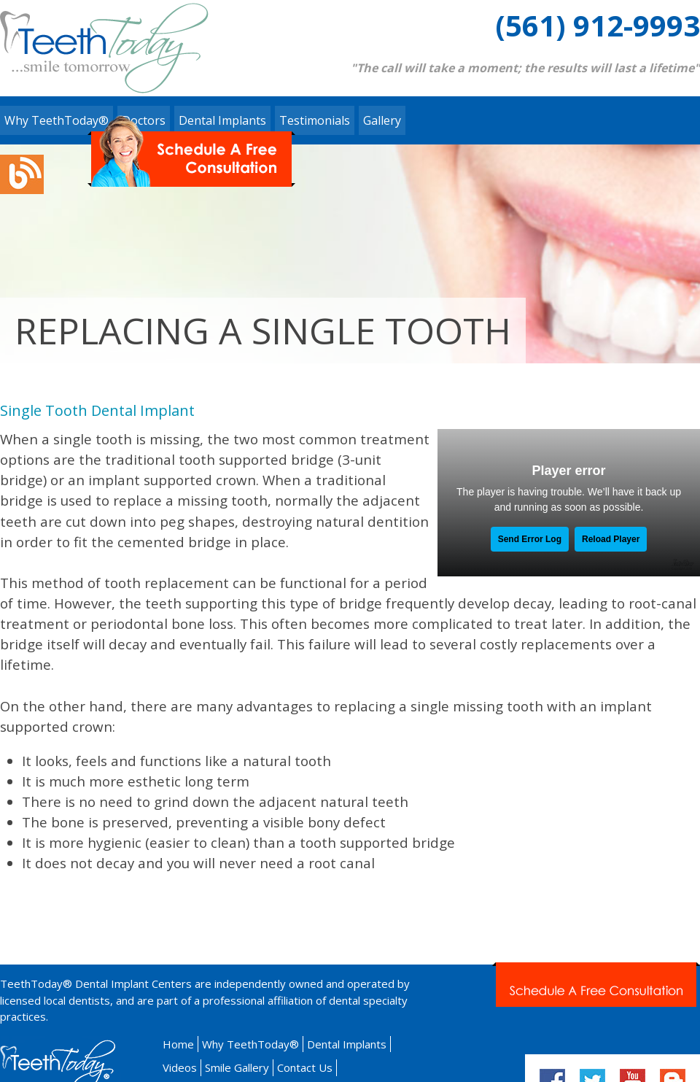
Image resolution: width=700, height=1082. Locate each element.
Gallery (382, 120)
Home (178, 1044)
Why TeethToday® (56, 120)
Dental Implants (346, 1044)
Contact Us (304, 1067)
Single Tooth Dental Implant (97, 410)
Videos (180, 1067)
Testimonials (314, 120)
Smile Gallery (237, 1067)
